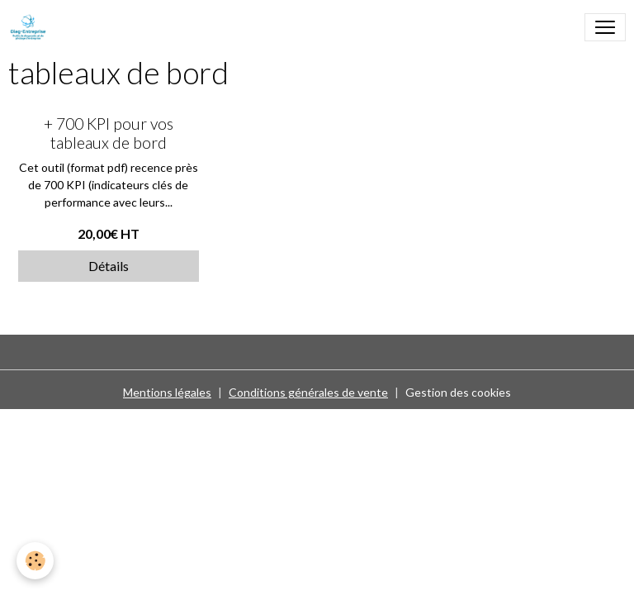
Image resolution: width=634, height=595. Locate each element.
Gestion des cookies (458, 392)
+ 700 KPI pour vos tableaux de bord (108, 133)
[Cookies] (35, 560)
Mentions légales (167, 392)
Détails (108, 266)
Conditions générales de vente (308, 392)
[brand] (31, 27)
